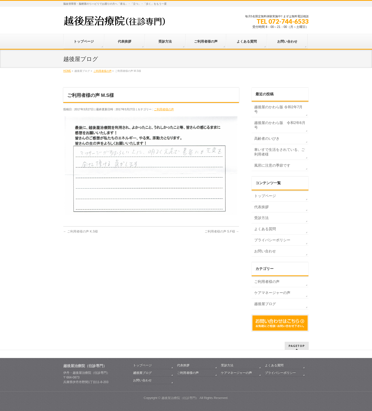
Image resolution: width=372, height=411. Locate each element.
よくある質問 (265, 229)
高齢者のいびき (267, 138)
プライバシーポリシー (272, 240)
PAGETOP (297, 345)
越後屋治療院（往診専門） (180, 398)
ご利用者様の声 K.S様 (80, 231)
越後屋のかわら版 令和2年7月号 (278, 109)
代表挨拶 (261, 207)
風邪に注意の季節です (272, 165)
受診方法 (261, 218)
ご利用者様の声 (164, 109)
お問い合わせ (265, 251)
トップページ (265, 196)
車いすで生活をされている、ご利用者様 (279, 152)
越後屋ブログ (265, 304)
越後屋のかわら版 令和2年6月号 (279, 125)
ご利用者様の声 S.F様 (222, 231)
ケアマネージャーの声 (272, 293)
